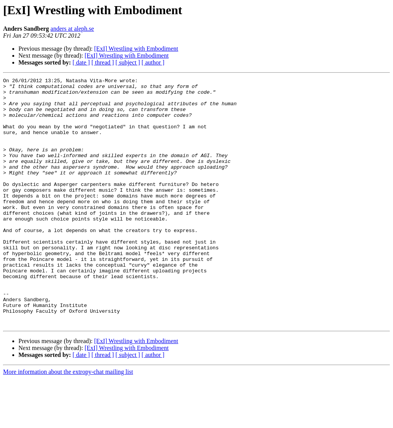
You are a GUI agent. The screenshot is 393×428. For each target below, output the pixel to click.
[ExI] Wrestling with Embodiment (136, 48)
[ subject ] (128, 62)
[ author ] (153, 62)
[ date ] (81, 62)
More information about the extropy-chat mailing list (68, 421)
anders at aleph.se (72, 28)
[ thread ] (102, 62)
